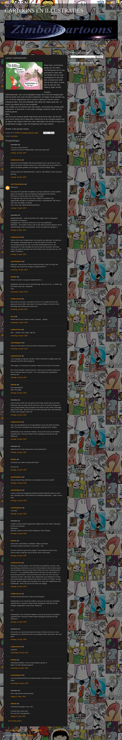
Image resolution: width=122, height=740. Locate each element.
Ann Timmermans (17, 184)
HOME (23, 46)
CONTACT (87, 46)
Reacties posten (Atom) (24, 735)
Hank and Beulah (68, 46)
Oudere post (59, 730)
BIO (37, 46)
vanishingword (16, 261)
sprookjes (14, 136)
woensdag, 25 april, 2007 (19, 652)
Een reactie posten (15, 721)
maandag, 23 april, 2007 (19, 270)
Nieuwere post (12, 730)
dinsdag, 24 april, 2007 (19, 377)
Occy (13, 316)
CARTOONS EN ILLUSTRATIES (44, 10)
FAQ (50, 46)
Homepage (36, 730)
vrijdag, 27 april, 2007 (18, 696)
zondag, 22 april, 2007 (18, 153)
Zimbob (13, 277)
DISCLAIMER (101, 46)
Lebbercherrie (16, 160)
